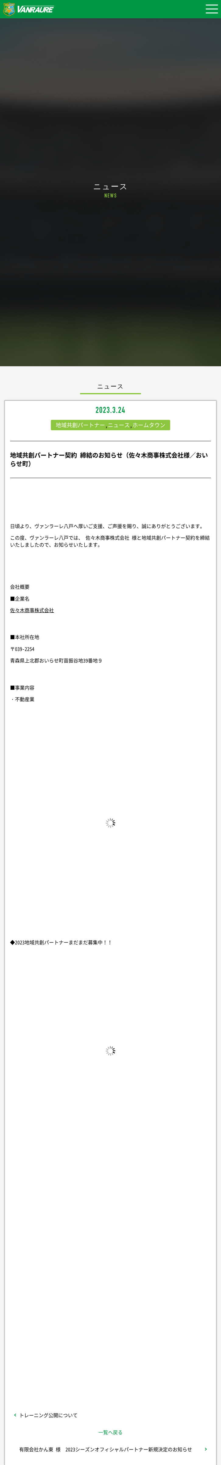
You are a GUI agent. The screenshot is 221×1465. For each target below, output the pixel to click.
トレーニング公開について (48, 1415)
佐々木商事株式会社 (32, 610)
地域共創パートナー (80, 425)
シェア (110, 1251)
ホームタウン (148, 425)
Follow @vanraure (110, 1326)
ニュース (119, 425)
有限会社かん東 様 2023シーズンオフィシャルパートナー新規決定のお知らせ (105, 1449)
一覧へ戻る (110, 1432)
